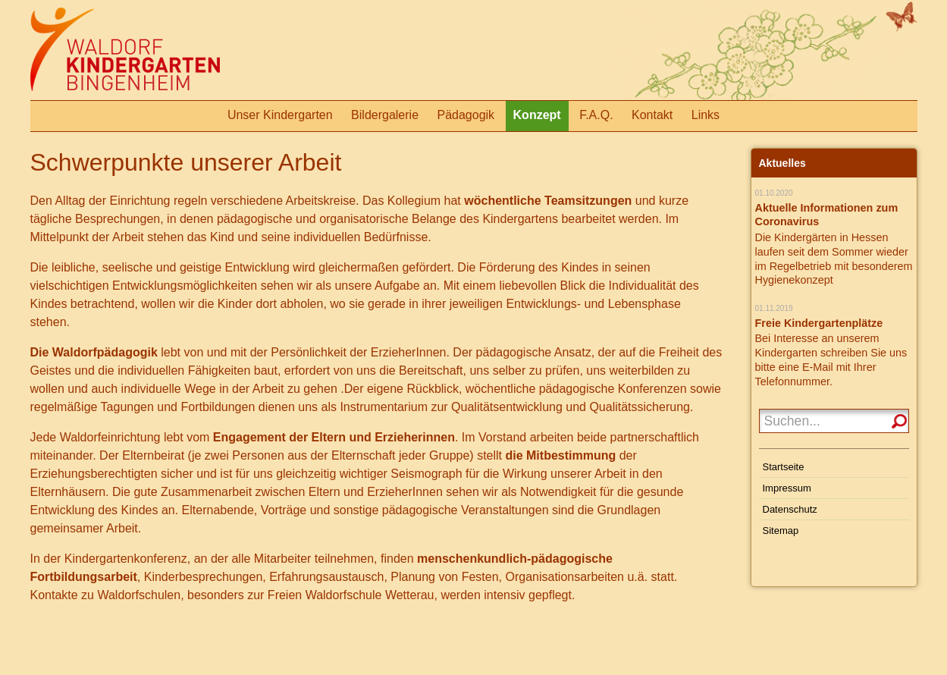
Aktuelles (782, 163)
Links (705, 114)
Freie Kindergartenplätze (819, 323)
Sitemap (781, 530)
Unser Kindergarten (280, 114)
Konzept (537, 114)
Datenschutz (790, 509)
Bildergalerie (385, 114)
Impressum (787, 488)
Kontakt (652, 114)
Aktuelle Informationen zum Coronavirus (826, 215)
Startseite (783, 466)
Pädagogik (465, 114)
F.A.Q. (596, 114)
